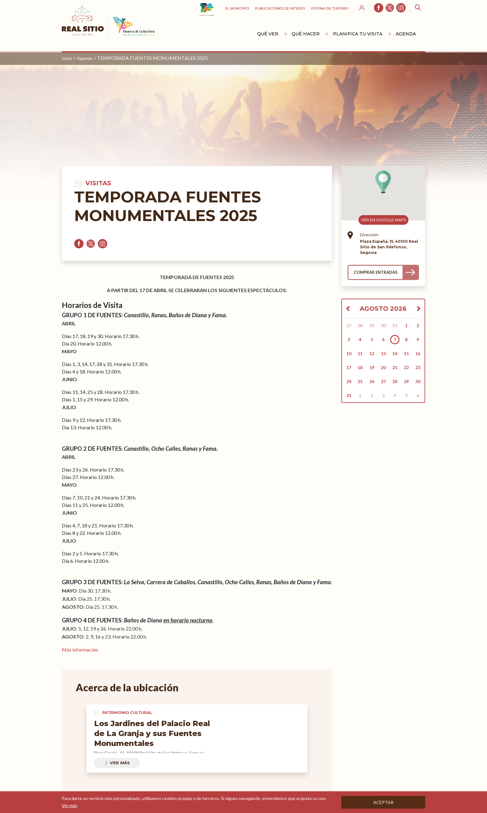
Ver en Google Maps (383, 220)
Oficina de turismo (329, 8)
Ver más (120, 762)
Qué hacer (306, 34)
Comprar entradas (376, 272)
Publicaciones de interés (280, 8)
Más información (80, 650)
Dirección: (369, 235)
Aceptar (383, 802)
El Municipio (237, 8)
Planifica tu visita (357, 34)
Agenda (406, 34)
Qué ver (267, 34)
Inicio (67, 58)
